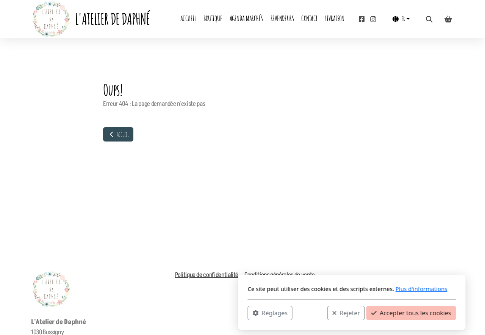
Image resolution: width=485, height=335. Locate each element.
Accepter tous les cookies (302, 312)
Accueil (118, 134)
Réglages (160, 312)
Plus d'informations (312, 289)
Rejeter (237, 312)
